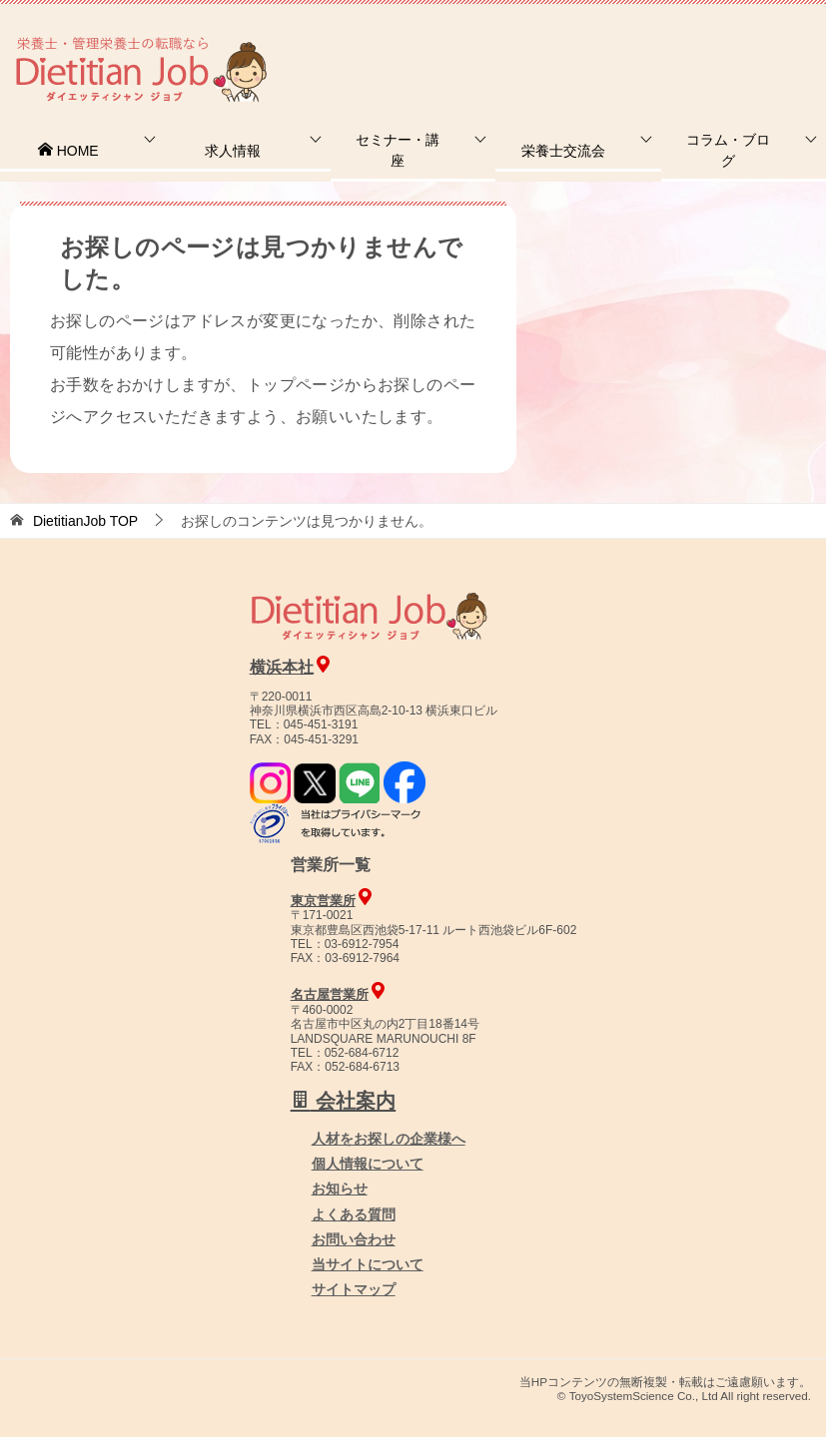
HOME (68, 151)
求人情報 (233, 151)
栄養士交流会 (563, 151)
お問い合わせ (354, 1239)
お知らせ (340, 1189)
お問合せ (483, 44)
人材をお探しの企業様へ (691, 43)
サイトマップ (354, 1289)
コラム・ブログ (728, 150)
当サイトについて (367, 1264)
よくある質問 (354, 1214)
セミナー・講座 (397, 150)
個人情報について (367, 1164)
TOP (85, 521)
